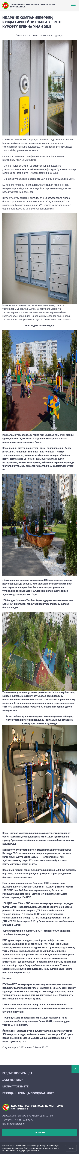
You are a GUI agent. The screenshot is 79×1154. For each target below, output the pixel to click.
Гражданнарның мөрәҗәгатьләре (28, 1093)
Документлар (12, 1079)
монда (19, 1150)
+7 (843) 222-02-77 (23, 1119)
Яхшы (71, 1148)
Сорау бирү (39, 1133)
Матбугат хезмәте (15, 1086)
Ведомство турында (17, 1073)
